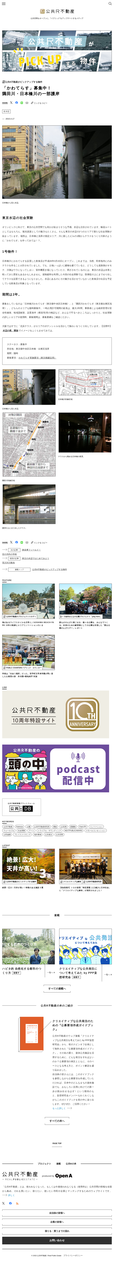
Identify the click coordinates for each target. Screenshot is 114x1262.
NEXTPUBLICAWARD (73, 831)
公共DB (63, 827)
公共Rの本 (71, 1163)
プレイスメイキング (22, 835)
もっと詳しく (62, 1108)
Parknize (19, 827)
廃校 (55, 827)
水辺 (6, 111)
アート (31, 831)
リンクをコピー (39, 103)
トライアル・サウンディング (49, 831)
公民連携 (7, 835)
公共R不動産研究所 (42, 827)
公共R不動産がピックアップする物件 (23, 82)
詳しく (8, 1195)
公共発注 (48, 835)
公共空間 (59, 835)
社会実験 (21, 831)
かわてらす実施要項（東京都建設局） (37, 357)
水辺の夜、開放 (10, 330)
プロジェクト (44, 1163)
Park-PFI (82, 827)
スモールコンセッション (96, 831)
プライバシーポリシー (73, 1255)
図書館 (73, 827)
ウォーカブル (9, 831)
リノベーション (96, 827)
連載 (58, 1163)
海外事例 (37, 835)
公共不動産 (8, 827)
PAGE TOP (57, 1143)
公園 (28, 827)
